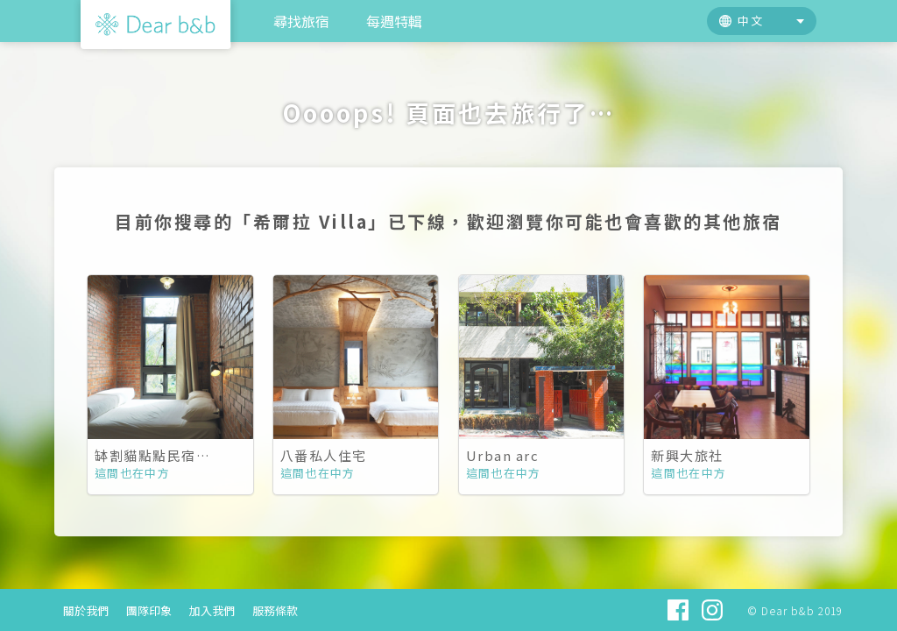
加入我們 (212, 610)
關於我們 (86, 610)
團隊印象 (149, 610)
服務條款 (275, 610)
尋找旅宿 (301, 21)
